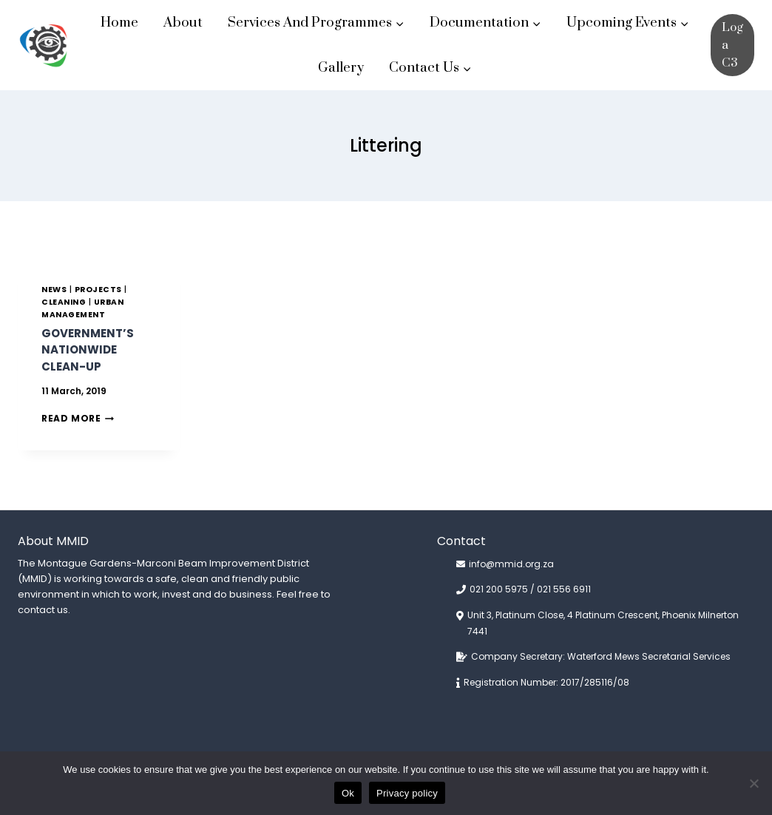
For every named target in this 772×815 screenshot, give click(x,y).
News (54, 289)
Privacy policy (407, 793)
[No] (753, 783)
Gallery (341, 67)
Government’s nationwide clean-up (87, 349)
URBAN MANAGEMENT (82, 308)
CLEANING (63, 302)
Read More (77, 418)
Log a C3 (732, 45)
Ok (348, 793)
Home (119, 22)
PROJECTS (98, 289)
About (183, 22)
